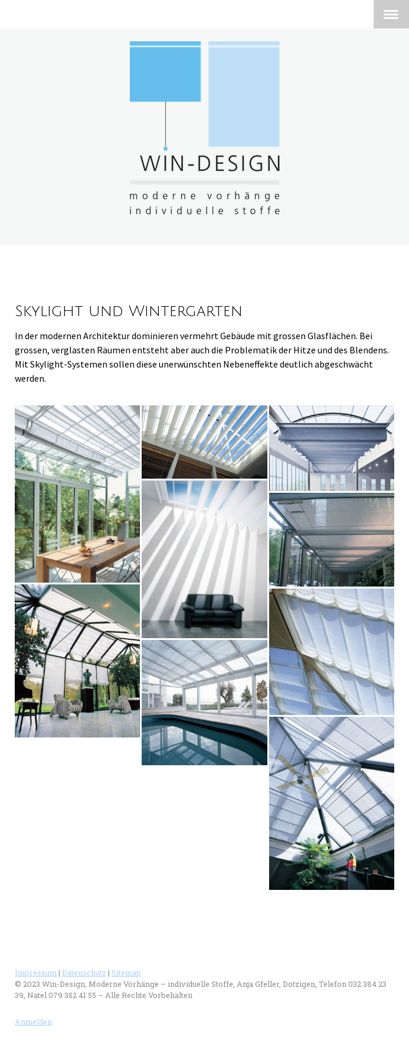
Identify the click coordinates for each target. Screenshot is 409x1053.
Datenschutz (84, 972)
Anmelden (33, 1021)
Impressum (36, 972)
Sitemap (126, 972)
